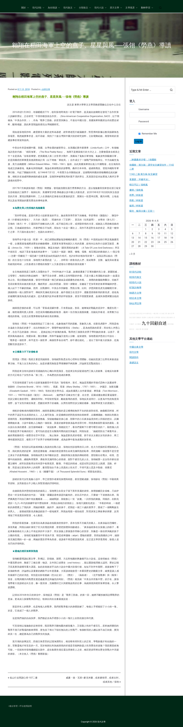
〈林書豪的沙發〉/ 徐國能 (142, 159)
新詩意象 (170, 324)
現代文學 (134, 352)
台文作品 (132, 313)
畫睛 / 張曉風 (136, 190)
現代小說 (100, 8)
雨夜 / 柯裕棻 (136, 200)
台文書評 (138, 324)
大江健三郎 (163, 313)
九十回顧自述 (154, 323)
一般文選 (138, 329)
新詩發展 (145, 329)
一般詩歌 (155, 313)
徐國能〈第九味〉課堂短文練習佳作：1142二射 (151, 167)
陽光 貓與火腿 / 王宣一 (142, 211)
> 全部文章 (45, 89)
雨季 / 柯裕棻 (136, 195)
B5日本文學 (135, 298)
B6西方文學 (135, 293)
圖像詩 (138, 317)
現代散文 (69, 8)
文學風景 (131, 8)
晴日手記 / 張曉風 (138, 184)
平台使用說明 (26, 706)
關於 (25, 8)
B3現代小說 (135, 282)
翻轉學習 (147, 8)
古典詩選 (150, 317)
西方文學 (116, 8)
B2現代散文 (135, 277)
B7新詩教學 (135, 287)
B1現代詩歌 (135, 272)
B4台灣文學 (135, 303)
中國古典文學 (136, 347)
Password (144, 121)
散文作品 (139, 313)
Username (144, 109)
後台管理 (13, 706)
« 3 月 (132, 254)
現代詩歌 (38, 8)
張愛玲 (144, 317)
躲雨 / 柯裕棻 (136, 205)
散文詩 (131, 329)
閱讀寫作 (134, 357)
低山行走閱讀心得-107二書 (23, 677)
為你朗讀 (54, 8)
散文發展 (132, 317)
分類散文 (85, 8)
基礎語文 (134, 362)
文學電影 (157, 317)
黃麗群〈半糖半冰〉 (139, 179)
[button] (27, 8)
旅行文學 (171, 313)
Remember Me (148, 133)
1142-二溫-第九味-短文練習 (143, 174)
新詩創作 (169, 317)
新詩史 (163, 317)
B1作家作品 (147, 313)
